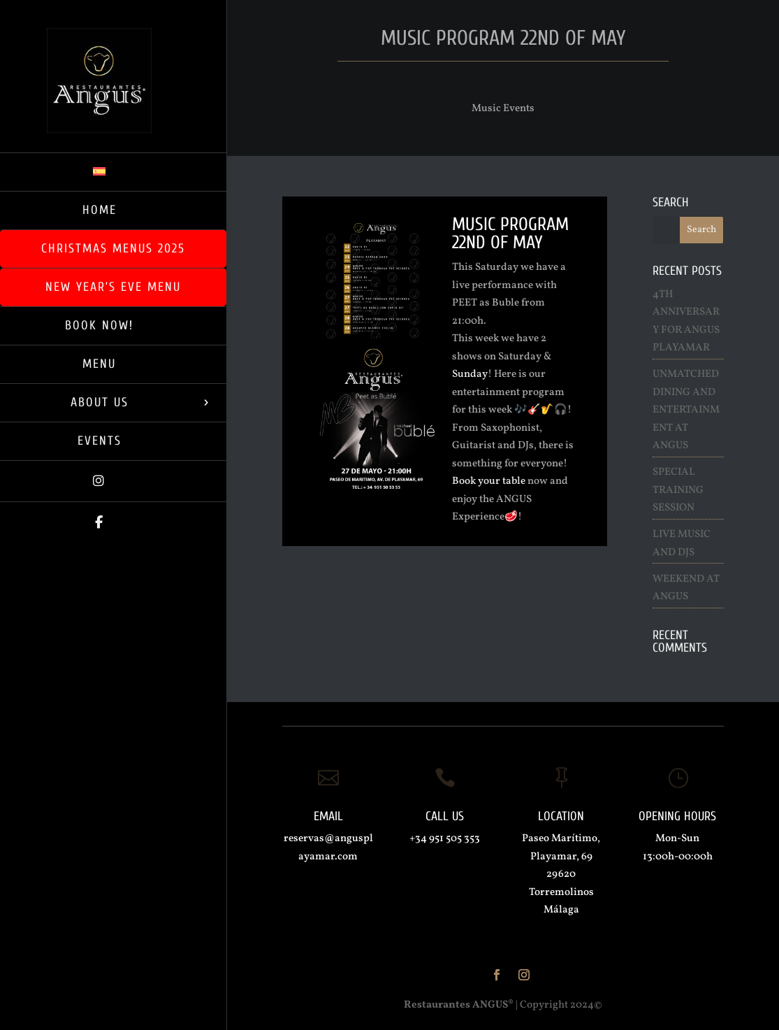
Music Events (503, 108)
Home (99, 210)
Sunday (470, 374)
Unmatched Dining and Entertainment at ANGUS (686, 410)
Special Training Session (678, 490)
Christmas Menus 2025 (113, 248)
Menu (99, 364)
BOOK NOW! (99, 325)
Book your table (488, 481)
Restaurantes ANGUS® (459, 1005)
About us (100, 402)
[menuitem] (113, 171)
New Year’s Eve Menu (113, 287)
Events (100, 441)
